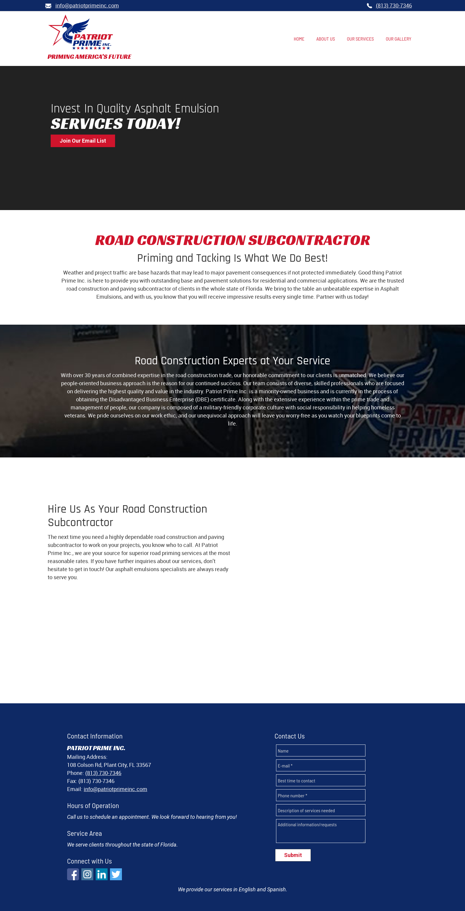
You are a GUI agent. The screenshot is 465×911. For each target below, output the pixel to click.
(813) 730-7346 (394, 5)
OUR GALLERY (276, 882)
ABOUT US (203, 882)
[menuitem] (299, 39)
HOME (178, 882)
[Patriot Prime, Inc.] (80, 32)
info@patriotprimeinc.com (115, 746)
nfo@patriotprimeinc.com (87, 5)
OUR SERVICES (237, 882)
